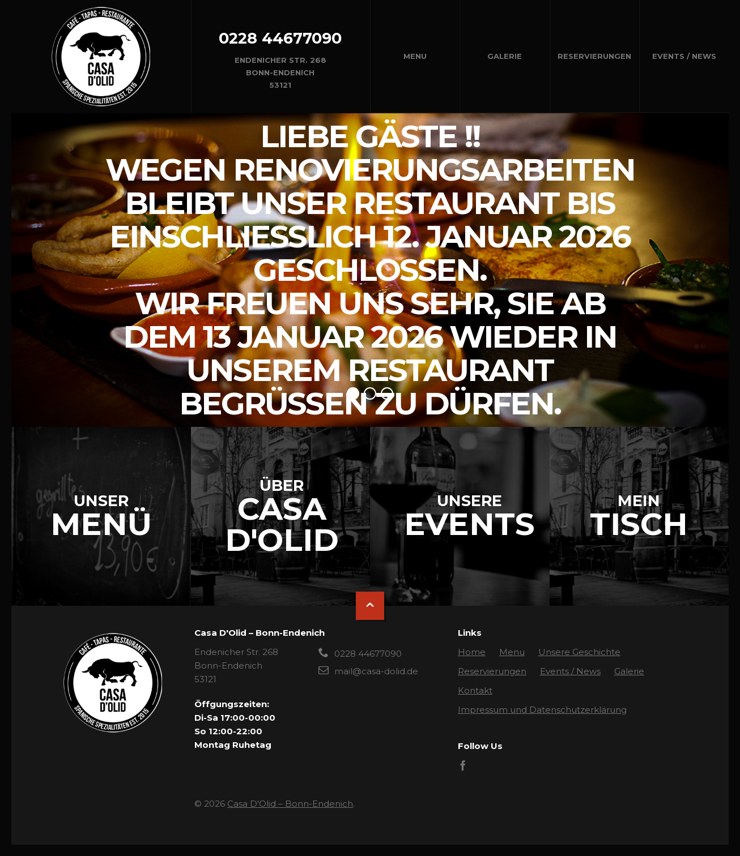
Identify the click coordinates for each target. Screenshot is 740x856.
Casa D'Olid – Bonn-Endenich (290, 803)
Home (472, 652)
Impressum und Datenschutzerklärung (542, 709)
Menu (415, 56)
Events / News (684, 56)
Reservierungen (594, 56)
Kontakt (475, 690)
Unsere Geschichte (579, 652)
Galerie (504, 56)
